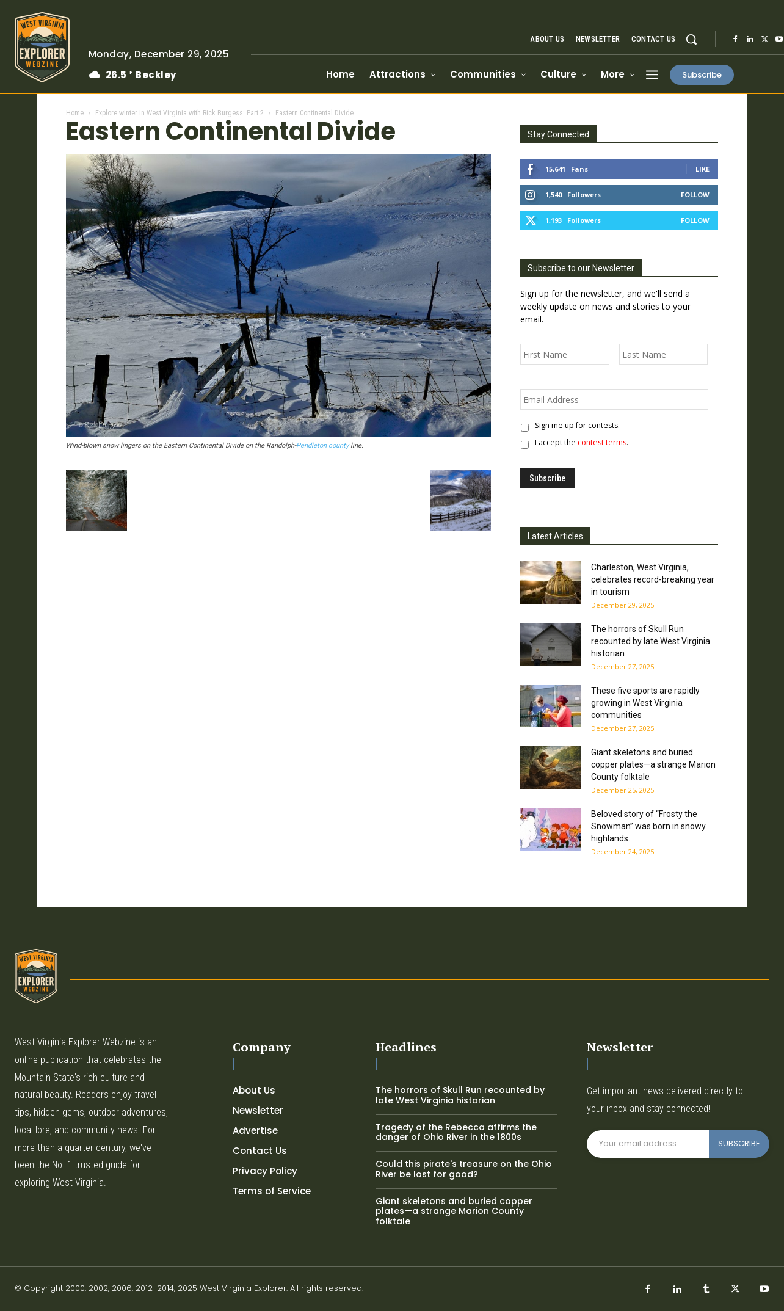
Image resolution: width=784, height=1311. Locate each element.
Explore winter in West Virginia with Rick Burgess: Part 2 (179, 113)
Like (702, 168)
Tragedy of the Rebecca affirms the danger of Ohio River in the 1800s (456, 1132)
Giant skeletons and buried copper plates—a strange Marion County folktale (653, 764)
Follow (695, 194)
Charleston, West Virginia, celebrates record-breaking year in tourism (652, 579)
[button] (691, 39)
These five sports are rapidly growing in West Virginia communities (645, 703)
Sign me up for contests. (575, 425)
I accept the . (579, 442)
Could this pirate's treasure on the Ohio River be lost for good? (464, 1169)
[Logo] (42, 47)
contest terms (602, 442)
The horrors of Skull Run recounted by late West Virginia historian (650, 641)
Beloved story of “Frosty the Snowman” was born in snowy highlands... (648, 826)
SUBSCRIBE (739, 1143)
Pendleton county (322, 445)
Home (75, 113)
